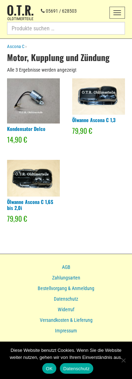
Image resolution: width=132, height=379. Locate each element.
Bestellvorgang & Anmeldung (66, 288)
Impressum (66, 330)
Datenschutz (66, 299)
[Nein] (123, 360)
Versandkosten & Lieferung (66, 320)
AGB (66, 267)
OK (49, 368)
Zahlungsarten (66, 278)
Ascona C (15, 46)
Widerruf (66, 309)
